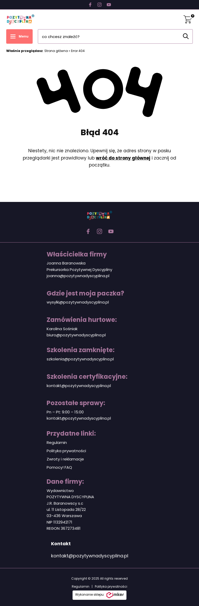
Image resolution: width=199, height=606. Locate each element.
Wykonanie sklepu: (99, 595)
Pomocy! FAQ (59, 467)
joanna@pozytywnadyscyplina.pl (78, 275)
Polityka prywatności (66, 450)
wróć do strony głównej (123, 158)
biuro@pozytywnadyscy (70, 335)
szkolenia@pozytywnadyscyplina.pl (80, 359)
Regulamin (57, 442)
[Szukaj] (186, 36)
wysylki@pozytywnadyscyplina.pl (78, 302)
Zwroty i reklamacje (65, 459)
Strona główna (56, 51)
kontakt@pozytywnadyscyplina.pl (79, 385)
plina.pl (99, 335)
